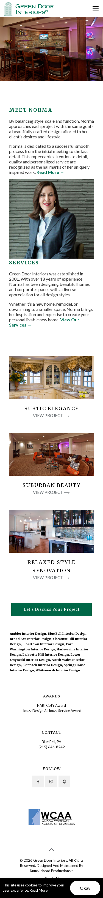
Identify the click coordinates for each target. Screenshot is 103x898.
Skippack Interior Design (42, 665)
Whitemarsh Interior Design (58, 670)
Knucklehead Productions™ (51, 871)
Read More (39, 890)
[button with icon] (38, 781)
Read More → (50, 172)
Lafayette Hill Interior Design (46, 654)
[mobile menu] (95, 8)
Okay (85, 888)
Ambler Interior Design (28, 634)
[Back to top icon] (51, 849)
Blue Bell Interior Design (67, 634)
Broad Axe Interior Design (30, 639)
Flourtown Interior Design (43, 644)
